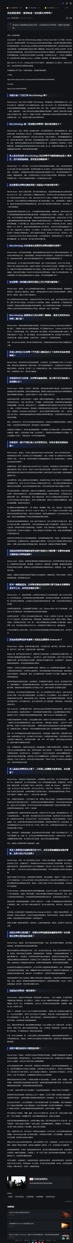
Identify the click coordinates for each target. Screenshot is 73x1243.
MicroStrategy (19, 1196)
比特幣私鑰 (30, 1196)
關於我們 (27, 1240)
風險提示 (48, 1240)
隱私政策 (41, 1240)
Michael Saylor (50, 1196)
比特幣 (10, 1196)
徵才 (54, 1240)
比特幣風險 (39, 1196)
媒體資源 (34, 1240)
